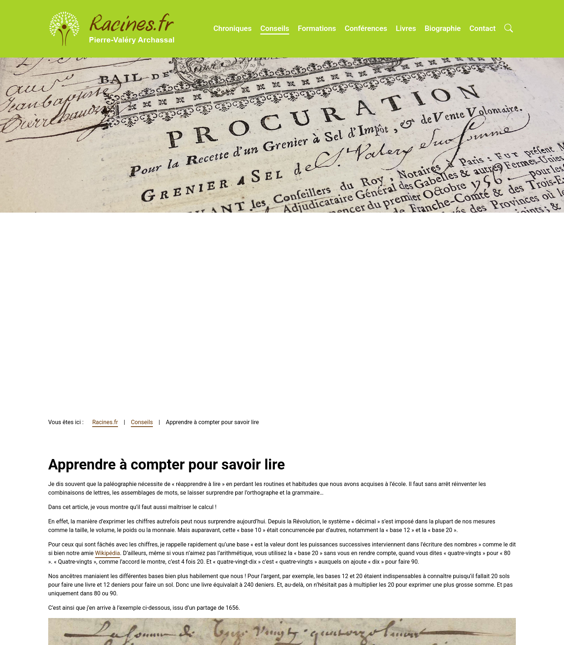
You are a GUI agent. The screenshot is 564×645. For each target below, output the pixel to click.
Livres (406, 28)
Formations (317, 28)
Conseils (274, 28)
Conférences (366, 28)
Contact (482, 28)
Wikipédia (107, 553)
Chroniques (232, 28)
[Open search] (508, 29)
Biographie (443, 28)
